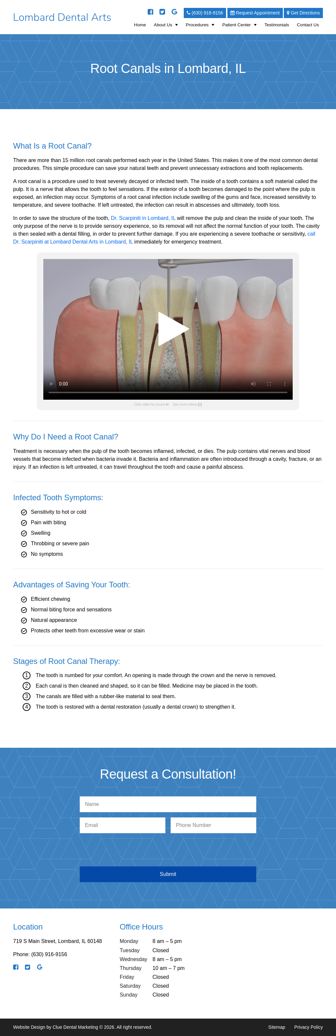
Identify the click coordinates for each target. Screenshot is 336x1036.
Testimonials (276, 24)
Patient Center (236, 24)
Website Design (29, 1027)
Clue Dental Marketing (75, 1027)
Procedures (197, 24)
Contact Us (308, 24)
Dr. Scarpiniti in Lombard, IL (143, 218)
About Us (163, 24)
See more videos (185, 404)
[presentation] (169, 851)
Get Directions (303, 12)
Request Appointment (255, 12)
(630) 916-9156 (205, 12)
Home (140, 24)
